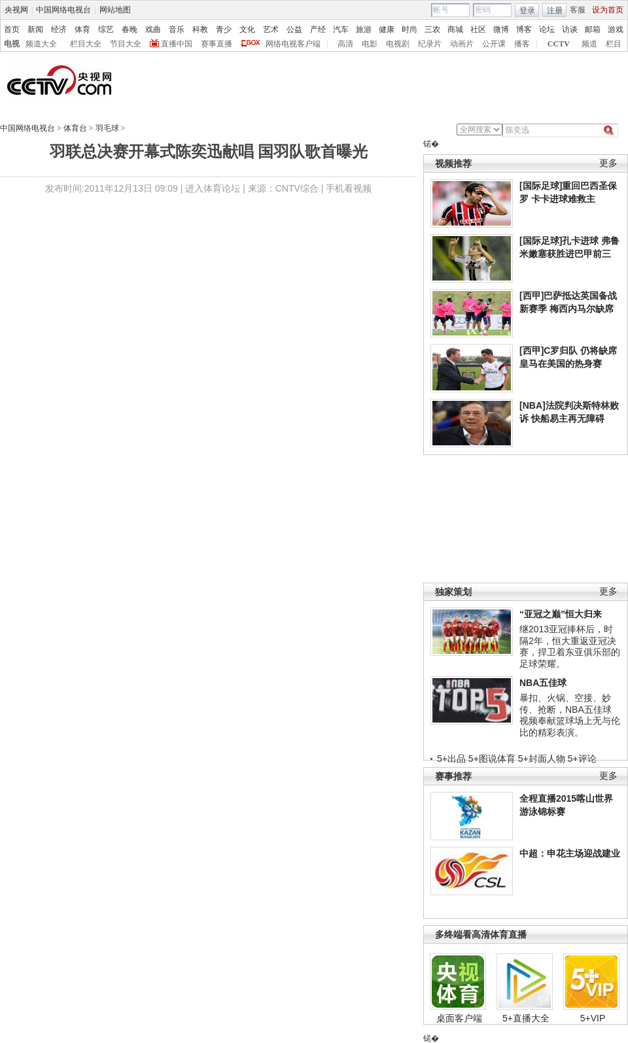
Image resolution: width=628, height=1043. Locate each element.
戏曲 (153, 29)
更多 (608, 163)
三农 (432, 29)
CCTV (559, 43)
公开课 (494, 43)
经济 (59, 29)
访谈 (570, 29)
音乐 (176, 29)
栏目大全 (85, 43)
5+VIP (593, 1018)
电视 (12, 43)
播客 (522, 43)
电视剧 (398, 43)
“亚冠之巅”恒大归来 (560, 614)
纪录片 (430, 43)
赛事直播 (216, 43)
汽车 (341, 29)
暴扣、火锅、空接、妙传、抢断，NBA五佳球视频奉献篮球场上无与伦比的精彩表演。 (569, 715)
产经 (318, 29)
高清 (345, 43)
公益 (294, 29)
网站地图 (115, 9)
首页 (12, 29)
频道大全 (41, 43)
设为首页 (607, 9)
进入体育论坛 (212, 188)
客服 (577, 9)
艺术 (271, 29)
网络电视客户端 (293, 43)
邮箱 (593, 29)
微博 (501, 29)
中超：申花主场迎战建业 (569, 853)
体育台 (75, 128)
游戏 (615, 29)
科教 (200, 29)
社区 (478, 29)
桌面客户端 (459, 1018)
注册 (555, 10)
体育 (82, 29)
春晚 (129, 29)
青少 (224, 29)
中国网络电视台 (63, 9)
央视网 (16, 9)
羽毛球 (107, 128)
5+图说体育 (491, 758)
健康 (386, 29)
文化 (247, 29)
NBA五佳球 (543, 682)
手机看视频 (349, 188)
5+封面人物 (541, 758)
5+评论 (582, 758)
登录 (527, 10)
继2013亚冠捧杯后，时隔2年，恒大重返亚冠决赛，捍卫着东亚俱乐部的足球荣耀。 (569, 646)
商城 (455, 29)
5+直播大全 (526, 1018)
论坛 (547, 29)
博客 (524, 29)
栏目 (613, 43)
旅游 (364, 29)
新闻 (35, 29)
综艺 (106, 29)
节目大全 (125, 43)
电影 (369, 43)
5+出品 (451, 758)
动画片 (462, 43)
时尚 (409, 29)
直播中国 (176, 43)
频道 (589, 43)
